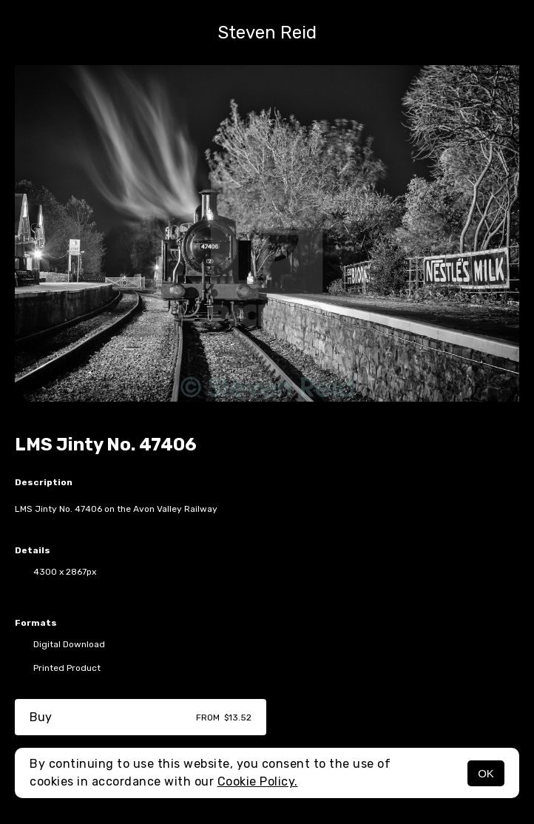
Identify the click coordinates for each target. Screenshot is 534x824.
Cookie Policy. (257, 781)
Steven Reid (267, 32)
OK (486, 773)
